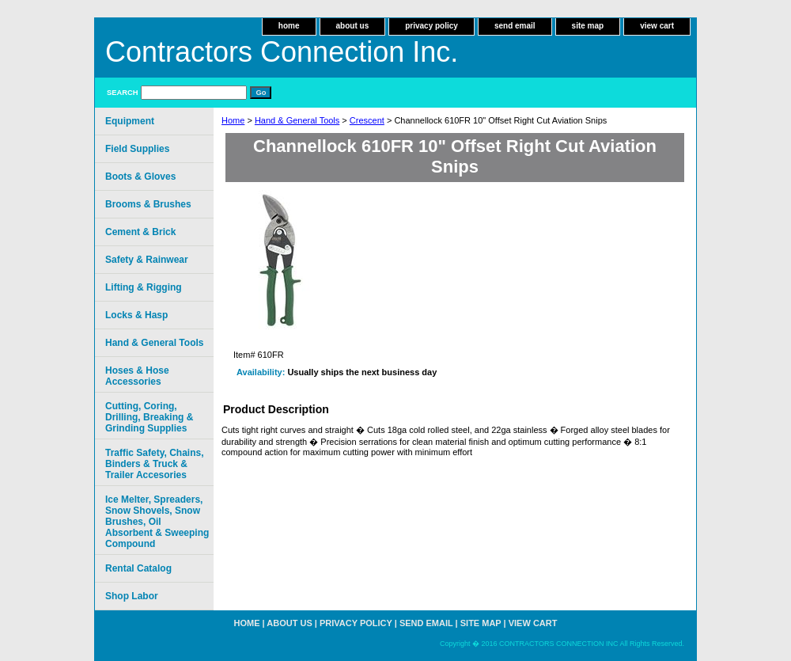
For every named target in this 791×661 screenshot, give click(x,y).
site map (588, 25)
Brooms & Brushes (148, 204)
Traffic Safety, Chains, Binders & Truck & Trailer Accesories (154, 464)
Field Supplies (137, 148)
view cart (657, 25)
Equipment (129, 121)
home (289, 25)
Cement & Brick (140, 231)
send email (515, 25)
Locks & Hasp (136, 315)
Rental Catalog (138, 568)
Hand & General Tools (297, 120)
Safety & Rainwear (146, 259)
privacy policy (431, 25)
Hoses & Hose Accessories (137, 376)
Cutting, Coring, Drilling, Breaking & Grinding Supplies (149, 417)
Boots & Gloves (140, 176)
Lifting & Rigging (143, 287)
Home (232, 120)
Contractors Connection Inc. (281, 52)
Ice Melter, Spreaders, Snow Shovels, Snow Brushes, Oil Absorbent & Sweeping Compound (157, 521)
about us (352, 25)
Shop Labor (131, 596)
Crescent (367, 120)
